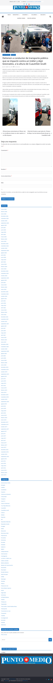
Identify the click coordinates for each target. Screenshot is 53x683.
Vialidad (3, 622)
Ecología (3, 526)
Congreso (25, 14)
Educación (3, 531)
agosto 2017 (4, 431)
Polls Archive (4, 634)
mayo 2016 (3, 465)
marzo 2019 (3, 387)
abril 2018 (3, 413)
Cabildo (3, 487)
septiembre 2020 (5, 351)
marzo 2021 (3, 337)
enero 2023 (3, 289)
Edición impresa (31, 18)
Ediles (2, 528)
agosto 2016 (4, 458)
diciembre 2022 (4, 291)
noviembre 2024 (5, 246)
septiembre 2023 (5, 278)
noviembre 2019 (5, 369)
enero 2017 (3, 447)
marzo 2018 (3, 415)
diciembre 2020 (4, 344)
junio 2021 (3, 330)
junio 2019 (3, 381)
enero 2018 (3, 420)
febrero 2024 (4, 266)
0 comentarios (16, 66)
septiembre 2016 (5, 456)
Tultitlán (3, 615)
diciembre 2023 (4, 271)
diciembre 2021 (4, 317)
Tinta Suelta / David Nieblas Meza (9, 606)
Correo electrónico (6, 176)
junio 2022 (3, 303)
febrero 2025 (4, 239)
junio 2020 (3, 358)
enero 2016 (3, 474)
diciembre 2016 (4, 449)
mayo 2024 (3, 259)
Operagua (3, 579)
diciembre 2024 (4, 243)
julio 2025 (3, 227)
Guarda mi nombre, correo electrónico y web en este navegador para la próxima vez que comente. (24, 193)
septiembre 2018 (5, 401)
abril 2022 (3, 307)
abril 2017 (3, 440)
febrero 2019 (4, 390)
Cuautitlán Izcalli (6, 54)
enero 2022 (3, 314)
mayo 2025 (3, 232)
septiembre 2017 (5, 429)
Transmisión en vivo (5, 611)
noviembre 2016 (5, 452)
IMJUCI (2, 549)
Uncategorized (4, 618)
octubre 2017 (4, 426)
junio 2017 (3, 436)
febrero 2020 (4, 362)
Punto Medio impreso (6, 588)
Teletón (3, 599)
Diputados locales (5, 524)
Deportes (3, 517)
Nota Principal (4, 574)
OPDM (2, 576)
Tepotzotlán (4, 604)
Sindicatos (3, 595)
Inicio (9, 14)
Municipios (16, 14)
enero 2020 (3, 365)
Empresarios (4, 535)
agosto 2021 (4, 326)
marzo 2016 (3, 470)
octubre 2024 (4, 248)
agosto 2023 (4, 280)
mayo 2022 (3, 305)
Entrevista (3, 540)
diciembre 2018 (4, 394)
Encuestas (3, 537)
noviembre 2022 (5, 294)
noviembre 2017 (5, 424)
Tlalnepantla (4, 608)
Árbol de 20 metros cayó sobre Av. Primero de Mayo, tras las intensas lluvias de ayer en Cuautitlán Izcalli (39, 133)
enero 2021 (3, 342)
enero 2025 (3, 241)
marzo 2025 (3, 236)
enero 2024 (3, 268)
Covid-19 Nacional (5, 503)
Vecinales (3, 620)
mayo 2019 (3, 383)
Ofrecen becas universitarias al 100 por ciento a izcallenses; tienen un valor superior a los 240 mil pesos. (13, 133)
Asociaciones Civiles (5, 483)
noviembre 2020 (5, 346)
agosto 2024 (4, 252)
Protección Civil (4, 586)
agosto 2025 (4, 225)
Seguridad (13, 54)
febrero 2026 (4, 211)
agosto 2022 (4, 298)
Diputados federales (5, 521)
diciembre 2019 (4, 367)
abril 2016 (3, 468)
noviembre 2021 (5, 319)
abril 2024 (3, 262)
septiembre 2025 (5, 223)
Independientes (4, 551)
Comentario (4, 150)
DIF (2, 519)
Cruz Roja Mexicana (5, 505)
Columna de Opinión (6, 494)
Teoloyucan (3, 602)
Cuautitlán (3, 508)
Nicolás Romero (4, 572)
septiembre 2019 (5, 374)
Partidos (3, 581)
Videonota (3, 624)
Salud (2, 590)
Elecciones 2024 (4, 533)
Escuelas (3, 542)
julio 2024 (3, 255)
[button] (19, 15)
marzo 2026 (3, 209)
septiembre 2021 (5, 323)
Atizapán (3, 485)
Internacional (4, 553)
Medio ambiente (5, 563)
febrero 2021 (4, 339)
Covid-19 (3, 501)
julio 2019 (3, 378)
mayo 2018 (3, 410)
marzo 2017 (3, 442)
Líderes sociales (4, 560)
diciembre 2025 (4, 216)
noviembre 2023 (5, 273)
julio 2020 (3, 355)
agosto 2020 (4, 353)
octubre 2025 (4, 220)
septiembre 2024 (5, 250)
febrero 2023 (4, 287)
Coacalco (3, 492)
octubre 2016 (4, 454)
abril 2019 (3, 385)
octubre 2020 (4, 349)
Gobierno (3, 547)
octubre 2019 (4, 371)
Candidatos (3, 489)
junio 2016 (3, 463)
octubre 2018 (4, 399)
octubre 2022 (4, 296)
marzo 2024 (3, 264)
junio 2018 (3, 408)
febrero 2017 (4, 445)
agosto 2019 (4, 376)
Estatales (3, 544)
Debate (2, 515)
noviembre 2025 (5, 218)
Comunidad (3, 496)
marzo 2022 (3, 310)
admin (5, 66)
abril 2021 (3, 335)
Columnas (34, 14)
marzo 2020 (3, 360)
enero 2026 (3, 214)
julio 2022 (3, 301)
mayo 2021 (3, 333)
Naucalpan (3, 569)
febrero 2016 (4, 472)
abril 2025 (3, 234)
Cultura (3, 512)
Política (2, 583)
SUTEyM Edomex (5, 597)
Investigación (4, 556)
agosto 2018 (4, 404)
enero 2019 (3, 392)
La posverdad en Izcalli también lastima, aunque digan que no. (33, 2)
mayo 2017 (3, 438)
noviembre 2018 (5, 397)
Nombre (3, 169)
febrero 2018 (4, 417)
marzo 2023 (3, 284)
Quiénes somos (21, 18)
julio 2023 (3, 282)
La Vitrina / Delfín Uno (6, 558)
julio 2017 (3, 433)
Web (2, 183)
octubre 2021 (4, 321)
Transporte (3, 613)
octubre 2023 (4, 275)
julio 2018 (3, 406)
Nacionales (3, 567)
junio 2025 (3, 230)
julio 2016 (3, 461)
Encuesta (43, 14)
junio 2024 (3, 257)
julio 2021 (3, 328)
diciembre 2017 (4, 422)
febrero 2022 (4, 312)
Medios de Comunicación (7, 565)
